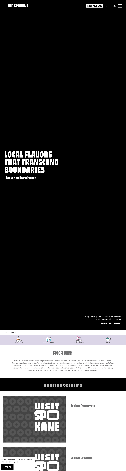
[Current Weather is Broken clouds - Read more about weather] (113, 6)
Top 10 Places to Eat (111, 323)
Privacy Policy (14, 462)
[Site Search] (107, 6)
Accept (7, 467)
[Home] (17, 5)
